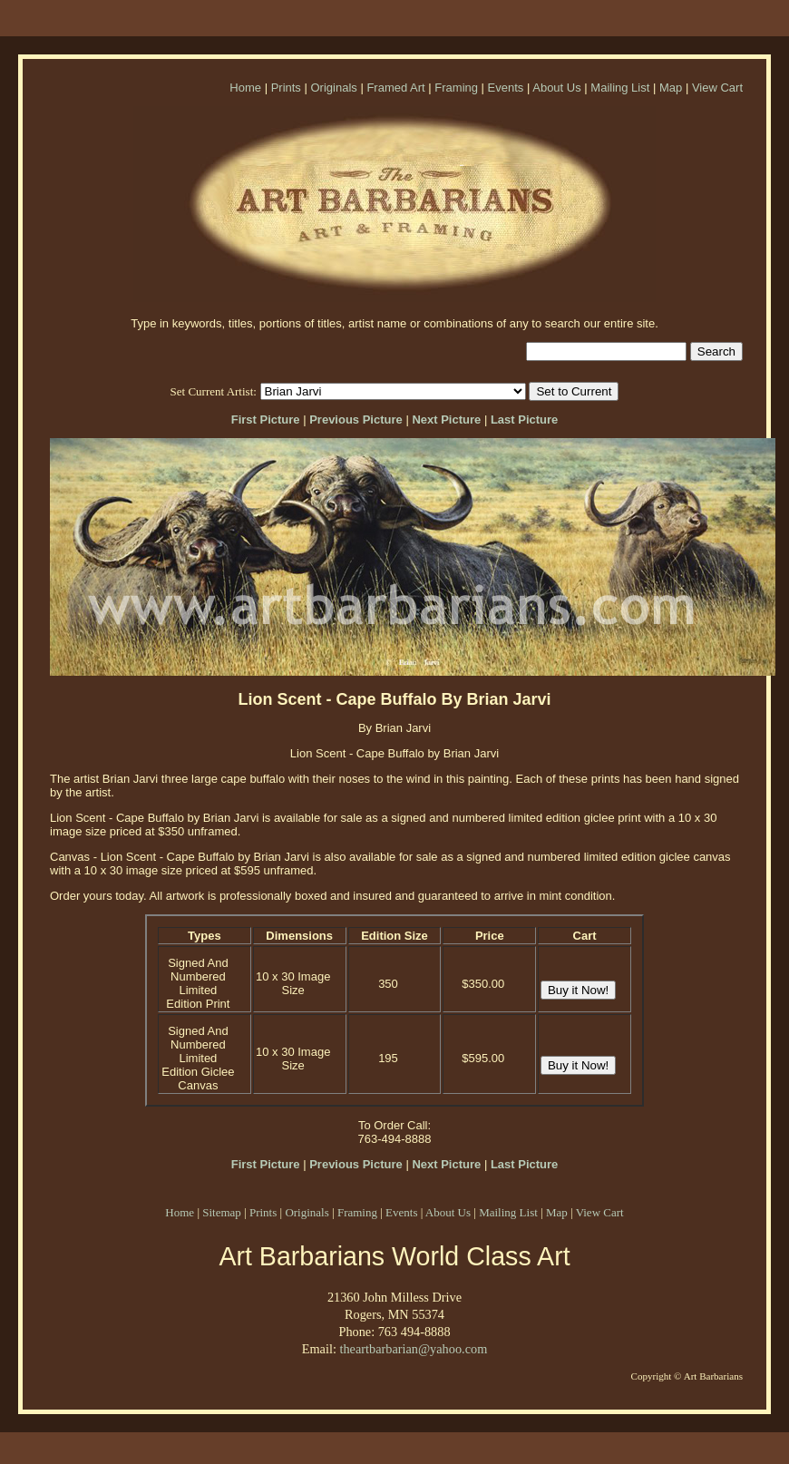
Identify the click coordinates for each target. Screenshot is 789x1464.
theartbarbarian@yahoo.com (413, 1349)
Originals (333, 87)
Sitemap (221, 1212)
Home (245, 87)
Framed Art (395, 87)
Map (670, 87)
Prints (286, 87)
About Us (556, 87)
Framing (456, 87)
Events (506, 87)
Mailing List (619, 87)
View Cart (717, 87)
